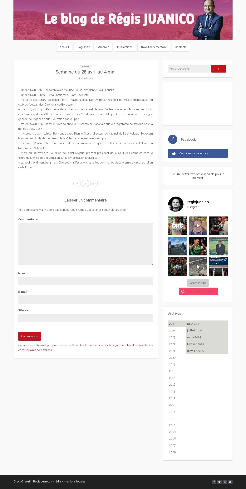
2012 (172, 411)
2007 (172, 445)
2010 (172, 425)
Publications (125, 47)
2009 (172, 431)
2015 (172, 391)
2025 (172, 323)
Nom (22, 273)
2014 (172, 398)
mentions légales (74, 481)
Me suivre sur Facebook (190, 153)
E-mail (23, 291)
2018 (172, 371)
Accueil (64, 47)
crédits (57, 481)
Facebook (188, 139)
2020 (172, 357)
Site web (24, 310)
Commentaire (28, 219)
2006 (172, 452)
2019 (172, 364)
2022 (172, 344)
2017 (172, 377)
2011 (172, 418)
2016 (172, 384)
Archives (103, 47)
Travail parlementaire (154, 47)
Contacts (181, 47)
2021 (172, 350)
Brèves (85, 66)
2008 (172, 438)
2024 (172, 330)
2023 (172, 337)
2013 (172, 404)
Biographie (83, 47)
